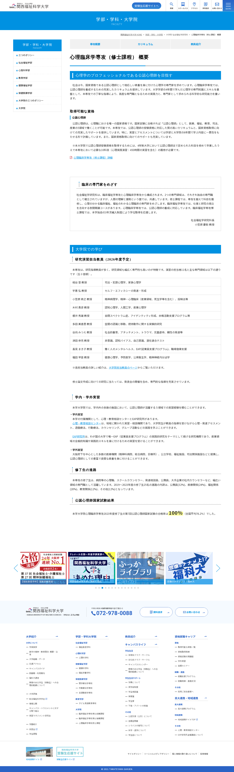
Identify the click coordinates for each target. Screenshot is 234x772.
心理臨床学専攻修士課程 (89, 723)
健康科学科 (84, 668)
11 (128, 588)
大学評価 (33, 694)
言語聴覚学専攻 (85, 692)
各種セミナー (184, 665)
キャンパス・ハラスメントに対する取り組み (43, 709)
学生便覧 (33, 734)
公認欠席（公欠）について (140, 716)
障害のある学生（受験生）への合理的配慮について (43, 684)
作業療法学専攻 (85, 688)
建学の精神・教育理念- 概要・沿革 (43, 653)
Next (218, 568)
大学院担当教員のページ (123, 367)
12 (131, 588)
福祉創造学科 (85, 647)
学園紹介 (33, 724)
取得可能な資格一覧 (186, 647)
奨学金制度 (133, 687)
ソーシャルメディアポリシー (156, 753)
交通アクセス (35, 663)
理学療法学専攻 (85, 683)
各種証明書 (133, 721)
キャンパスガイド (37, 668)
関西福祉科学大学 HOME (131, 34)
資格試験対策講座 (186, 656)
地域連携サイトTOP (188, 719)
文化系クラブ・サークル (139, 659)
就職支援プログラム (186, 676)
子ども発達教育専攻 (87, 703)
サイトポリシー (134, 753)
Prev (16, 568)
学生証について (135, 735)
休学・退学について (137, 730)
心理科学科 (84, 657)
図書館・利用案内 (37, 673)
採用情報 (204, 753)
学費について (134, 682)
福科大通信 (34, 678)
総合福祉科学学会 (38, 698)
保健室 (131, 696)
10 (125, 588)
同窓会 (33, 729)
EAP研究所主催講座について (190, 734)
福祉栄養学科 (85, 672)
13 (135, 588)
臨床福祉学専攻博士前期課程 (91, 713)
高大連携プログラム (186, 708)
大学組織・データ (37, 659)
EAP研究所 (78, 436)
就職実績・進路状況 (186, 681)
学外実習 (182, 661)
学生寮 (131, 701)
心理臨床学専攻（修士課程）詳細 (93, 157)
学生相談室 (133, 691)
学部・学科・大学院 (154, 34)
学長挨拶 (33, 647)
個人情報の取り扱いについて (184, 753)
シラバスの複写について (139, 725)
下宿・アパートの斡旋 (138, 705)
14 (138, 588)
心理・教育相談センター (86, 423)
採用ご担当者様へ (186, 691)
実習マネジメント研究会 (40, 715)
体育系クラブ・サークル (139, 655)
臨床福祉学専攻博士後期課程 (91, 718)
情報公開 (33, 703)
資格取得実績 (184, 651)
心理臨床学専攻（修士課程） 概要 (206, 34)
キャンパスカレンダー (138, 664)
